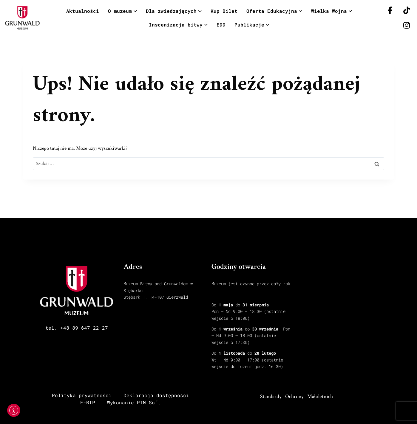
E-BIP (87, 402)
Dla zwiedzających (174, 11)
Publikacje (251, 24)
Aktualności (82, 11)
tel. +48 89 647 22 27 (76, 328)
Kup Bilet (224, 11)
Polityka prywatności (82, 395)
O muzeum (122, 11)
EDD (221, 24)
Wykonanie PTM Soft (134, 402)
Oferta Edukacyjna (274, 11)
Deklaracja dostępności (156, 395)
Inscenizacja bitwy (178, 24)
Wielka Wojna (331, 11)
